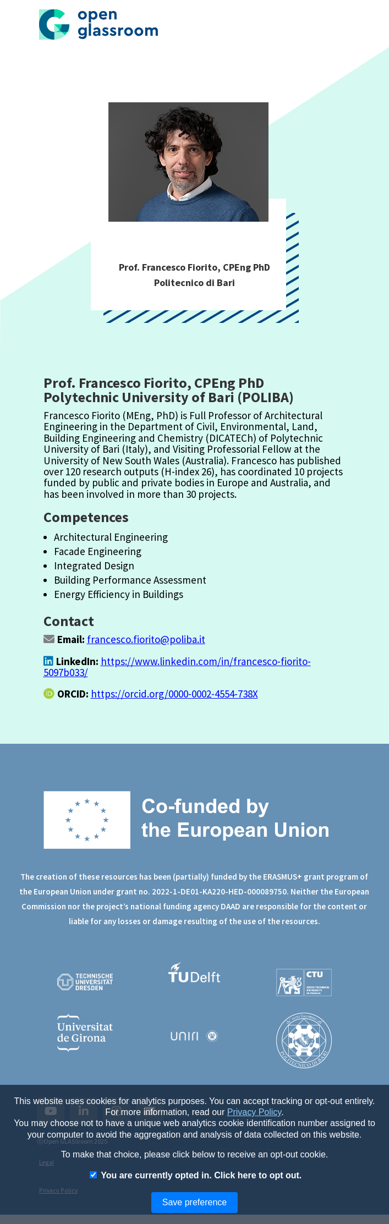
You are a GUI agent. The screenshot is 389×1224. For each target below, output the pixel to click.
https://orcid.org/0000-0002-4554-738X (174, 693)
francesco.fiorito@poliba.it (146, 639)
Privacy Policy (254, 1112)
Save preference (194, 1202)
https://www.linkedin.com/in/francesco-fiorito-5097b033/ (177, 667)
